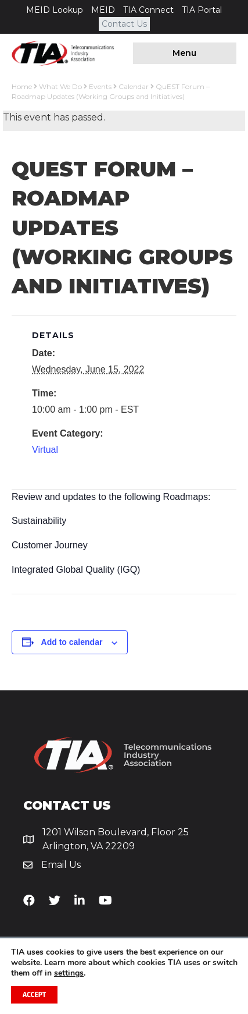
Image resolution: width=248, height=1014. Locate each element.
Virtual (45, 450)
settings (69, 973)
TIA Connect (148, 10)
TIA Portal (202, 10)
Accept (34, 995)
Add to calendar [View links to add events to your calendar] (72, 642)
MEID (103, 10)
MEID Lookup (54, 10)
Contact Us (124, 24)
